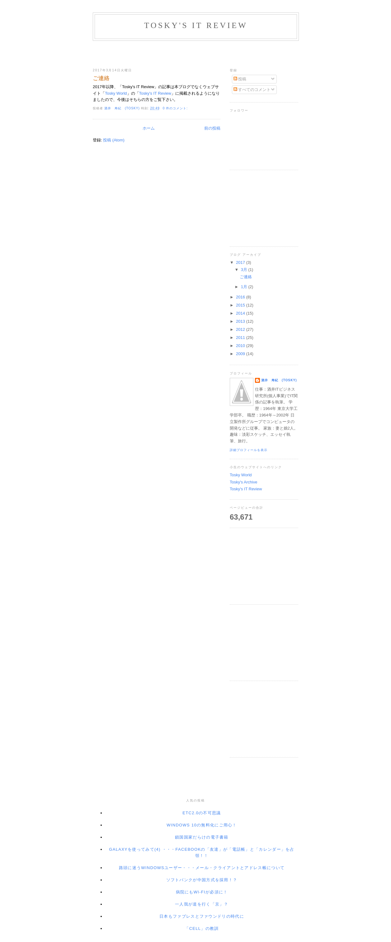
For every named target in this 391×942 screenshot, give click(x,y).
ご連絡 (101, 78)
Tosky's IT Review (155, 93)
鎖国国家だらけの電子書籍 (201, 837)
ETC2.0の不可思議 (201, 813)
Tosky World (116, 93)
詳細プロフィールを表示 (248, 450)
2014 (241, 313)
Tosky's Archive (243, 482)
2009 (241, 353)
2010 (241, 345)
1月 (244, 286)
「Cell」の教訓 (202, 928)
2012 (241, 329)
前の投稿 (212, 128)
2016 (241, 297)
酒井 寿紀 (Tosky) (279, 380)
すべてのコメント (252, 89)
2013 (241, 321)
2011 (241, 337)
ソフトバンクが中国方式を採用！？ (202, 880)
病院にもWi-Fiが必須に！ (202, 892)
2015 (241, 305)
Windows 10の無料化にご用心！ (202, 825)
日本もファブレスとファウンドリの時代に (201, 916)
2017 (241, 262)
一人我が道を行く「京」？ (201, 904)
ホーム (149, 128)
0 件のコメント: (176, 108)
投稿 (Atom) (114, 140)
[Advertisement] (195, 53)
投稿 (240, 79)
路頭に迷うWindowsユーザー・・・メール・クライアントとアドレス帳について (202, 867)
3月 (244, 269)
